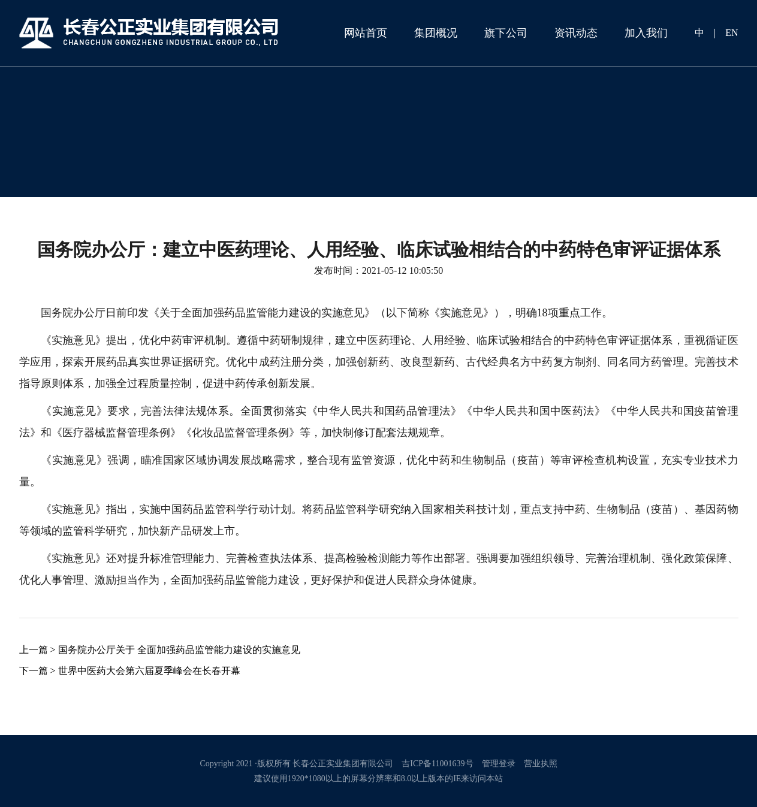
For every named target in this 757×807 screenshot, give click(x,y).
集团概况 (435, 33)
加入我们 (646, 33)
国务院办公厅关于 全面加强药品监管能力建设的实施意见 (179, 650)
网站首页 (365, 33)
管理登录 (498, 763)
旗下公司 (505, 33)
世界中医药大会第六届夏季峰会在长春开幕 (149, 671)
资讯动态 (576, 33)
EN (731, 33)
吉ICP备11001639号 (437, 763)
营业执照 (540, 763)
